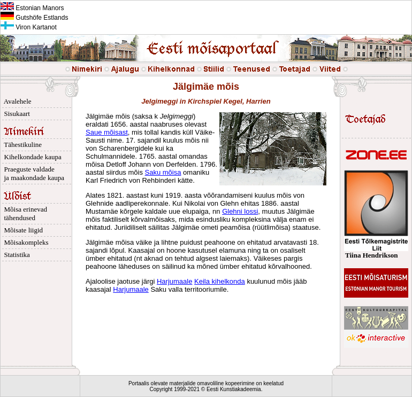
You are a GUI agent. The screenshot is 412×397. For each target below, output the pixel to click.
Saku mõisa (163, 172)
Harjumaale (174, 281)
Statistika (15, 255)
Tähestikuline (21, 145)
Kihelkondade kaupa (31, 157)
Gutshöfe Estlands (34, 17)
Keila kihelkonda (219, 281)
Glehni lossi (240, 211)
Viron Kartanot (29, 27)
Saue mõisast (107, 132)
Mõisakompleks (25, 242)
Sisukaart (15, 114)
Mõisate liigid (22, 230)
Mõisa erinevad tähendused (24, 213)
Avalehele (16, 101)
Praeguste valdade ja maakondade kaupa (32, 173)
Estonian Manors (32, 8)
